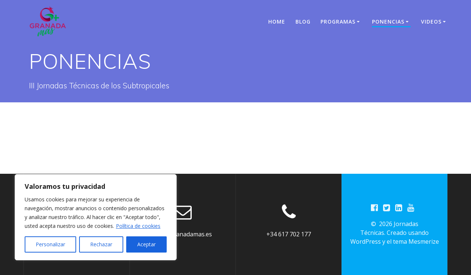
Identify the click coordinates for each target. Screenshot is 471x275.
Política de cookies (138, 225)
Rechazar (101, 244)
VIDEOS (431, 21)
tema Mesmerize (416, 241)
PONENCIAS (388, 21)
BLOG (303, 21)
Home (276, 21)
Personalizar (50, 244)
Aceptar (146, 244)
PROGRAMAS (338, 21)
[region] (96, 217)
